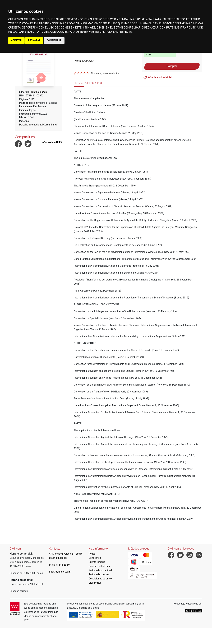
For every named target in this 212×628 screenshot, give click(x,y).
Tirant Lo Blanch (38, 92)
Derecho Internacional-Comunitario (38, 124)
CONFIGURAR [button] (54, 40)
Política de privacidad (100, 570)
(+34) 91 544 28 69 (59, 564)
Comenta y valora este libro (105, 73)
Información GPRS (52, 142)
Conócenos (95, 557)
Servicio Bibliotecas (99, 566)
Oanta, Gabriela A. (84, 61)
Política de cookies (99, 574)
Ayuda (92, 553)
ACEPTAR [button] (16, 40)
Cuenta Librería (97, 562)
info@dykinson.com (60, 571)
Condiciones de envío (100, 578)
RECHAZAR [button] (34, 40)
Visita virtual (95, 582)
